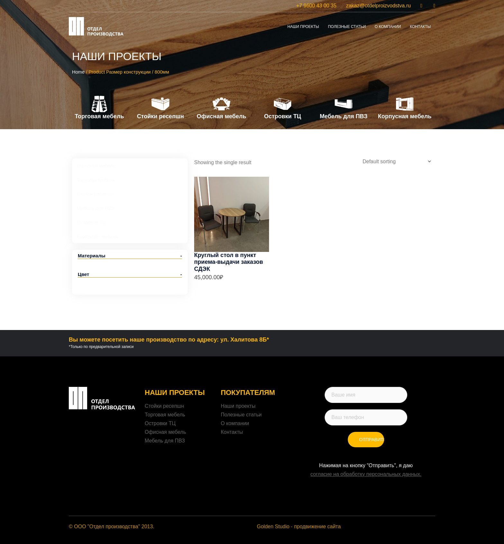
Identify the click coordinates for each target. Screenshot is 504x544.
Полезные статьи (346, 26)
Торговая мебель (165, 414)
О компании (235, 423)
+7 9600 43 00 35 (316, 5)
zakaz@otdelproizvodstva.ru (378, 5)
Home (78, 72)
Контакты (232, 432)
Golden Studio (273, 526)
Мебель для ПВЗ (165, 440)
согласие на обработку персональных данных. (365, 474)
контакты (420, 26)
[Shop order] (396, 161)
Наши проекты (303, 26)
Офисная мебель (165, 432)
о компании (388, 26)
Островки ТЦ (160, 423)
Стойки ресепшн (164, 406)
